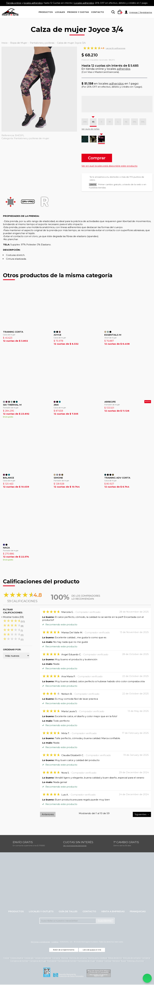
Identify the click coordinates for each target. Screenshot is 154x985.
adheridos (123, 69)
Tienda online (11, 3)
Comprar (97, 157)
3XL (143, 122)
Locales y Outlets (41, 911)
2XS (85, 122)
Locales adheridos (84, 3)
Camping (56, 958)
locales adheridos (31, 3)
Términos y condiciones (40, 942)
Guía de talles (68, 911)
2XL (134, 122)
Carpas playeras (16, 958)
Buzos (123, 961)
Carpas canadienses (43, 958)
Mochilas (64, 958)
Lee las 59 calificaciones (115, 48)
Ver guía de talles (90, 129)
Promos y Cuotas (78, 12)
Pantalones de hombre (67, 961)
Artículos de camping (132, 958)
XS (93, 122)
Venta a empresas (113, 911)
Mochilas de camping (78, 958)
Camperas (146, 958)
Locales (60, 12)
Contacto (97, 12)
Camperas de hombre (19, 961)
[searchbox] (112, 12)
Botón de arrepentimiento (63, 950)
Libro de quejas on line (92, 950)
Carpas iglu (29, 958)
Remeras (116, 961)
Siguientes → (142, 814)
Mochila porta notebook (97, 958)
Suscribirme (105, 921)
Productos (46, 12)
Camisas (108, 961)
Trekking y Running (135, 961)
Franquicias (138, 911)
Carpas (6, 958)
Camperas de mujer (37, 961)
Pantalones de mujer (86, 961)
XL (126, 122)
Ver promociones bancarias (74, 846)
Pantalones (52, 961)
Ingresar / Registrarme (140, 12)
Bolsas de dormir (115, 958)
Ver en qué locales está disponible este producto (109, 165)
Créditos (54, 942)
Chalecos (99, 961)
